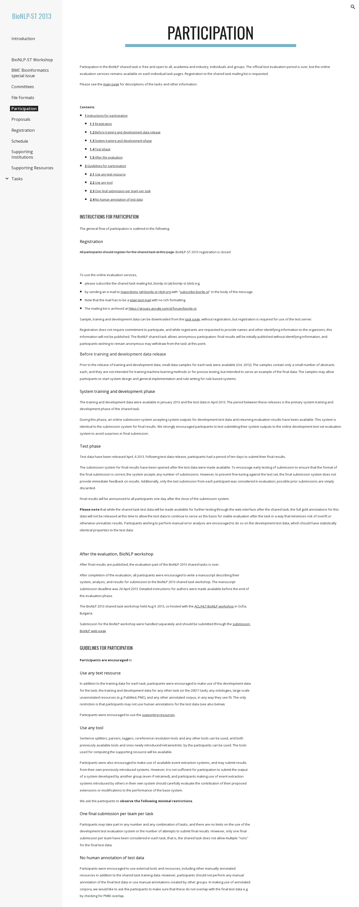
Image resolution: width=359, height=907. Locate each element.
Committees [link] (22, 86)
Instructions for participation (107, 116)
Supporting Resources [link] (32, 168)
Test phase (102, 149)
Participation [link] (24, 108)
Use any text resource (110, 174)
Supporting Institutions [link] (22, 154)
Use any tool (104, 183)
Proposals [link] (20, 119)
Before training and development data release (128, 132)
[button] (353, 7)
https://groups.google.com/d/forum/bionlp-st (162, 308)
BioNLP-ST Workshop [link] (32, 59)
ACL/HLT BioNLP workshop (214, 606)
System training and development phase (123, 141)
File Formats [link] (22, 97)
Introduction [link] (23, 38)
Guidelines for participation (106, 166)
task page (192, 319)
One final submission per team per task (123, 191)
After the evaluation (109, 157)
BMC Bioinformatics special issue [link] (30, 72)
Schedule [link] (19, 141)
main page (111, 84)
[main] (210, 35)
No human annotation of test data (119, 199)
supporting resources (158, 715)
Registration (103, 124)
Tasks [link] (17, 178)
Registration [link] (23, 130)
